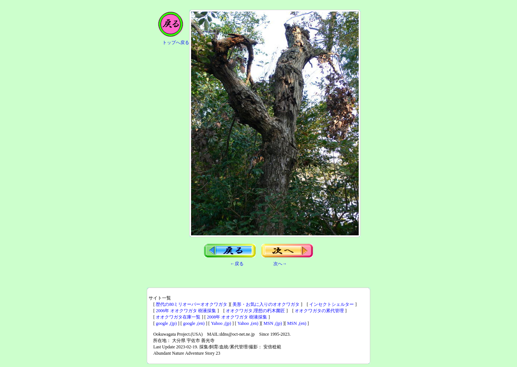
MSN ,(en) (296, 323)
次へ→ (280, 263)
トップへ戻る (175, 42)
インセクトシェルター (331, 304)
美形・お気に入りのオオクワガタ (265, 304)
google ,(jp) (166, 323)
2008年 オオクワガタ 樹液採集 (237, 317)
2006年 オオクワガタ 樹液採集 (186, 310)
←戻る (237, 263)
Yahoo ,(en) (248, 323)
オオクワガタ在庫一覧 (178, 317)
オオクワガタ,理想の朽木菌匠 (255, 310)
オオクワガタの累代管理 (319, 310)
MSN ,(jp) (273, 323)
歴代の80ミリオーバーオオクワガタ (191, 304)
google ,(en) (193, 323)
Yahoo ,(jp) (221, 323)
